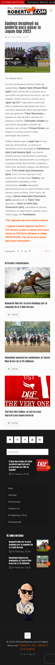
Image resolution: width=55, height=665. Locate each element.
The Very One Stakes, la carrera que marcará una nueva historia (23, 413)
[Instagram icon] (34, 654)
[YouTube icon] (27, 654)
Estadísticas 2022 (17, 515)
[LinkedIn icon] (30, 654)
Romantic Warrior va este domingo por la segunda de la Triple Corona (26, 305)
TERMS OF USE (27, 645)
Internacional (14, 522)
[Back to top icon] (27, 636)
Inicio (10, 488)
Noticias (12, 495)
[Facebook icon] (21, 654)
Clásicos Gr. (14, 508)
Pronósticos (14, 501)
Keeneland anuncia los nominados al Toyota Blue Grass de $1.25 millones (27, 359)
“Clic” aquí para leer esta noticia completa (26, 220)
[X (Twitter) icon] (24, 654)
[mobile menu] (51, 10)
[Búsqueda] (27, 452)
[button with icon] (10, 439)
